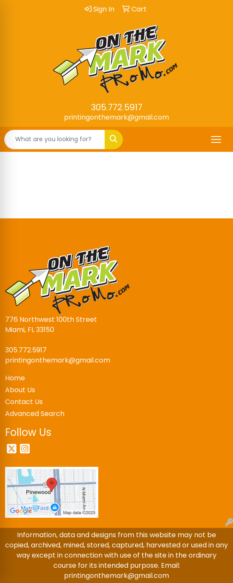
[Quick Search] (54, 139)
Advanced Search (34, 413)
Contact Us (24, 402)
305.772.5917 (116, 107)
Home (15, 378)
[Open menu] (216, 139)
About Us (20, 390)
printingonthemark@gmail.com (116, 117)
